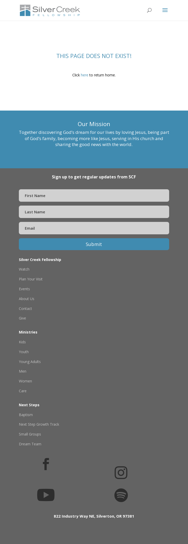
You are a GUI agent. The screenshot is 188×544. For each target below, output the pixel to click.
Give (22, 318)
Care (23, 390)
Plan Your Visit (31, 279)
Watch (24, 269)
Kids (22, 341)
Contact (25, 308)
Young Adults (30, 361)
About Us (26, 298)
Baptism (26, 414)
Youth (24, 351)
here (84, 74)
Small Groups (30, 434)
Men (22, 371)
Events (24, 288)
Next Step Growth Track (39, 424)
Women (25, 381)
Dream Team (30, 443)
